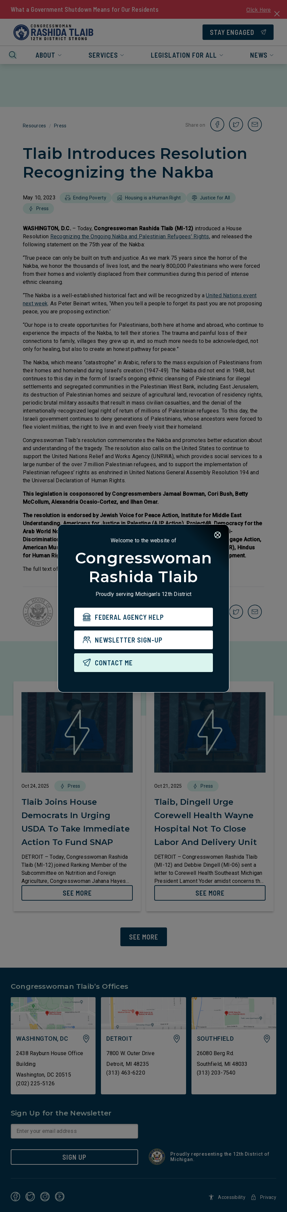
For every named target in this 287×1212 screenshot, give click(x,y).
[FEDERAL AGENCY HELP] (143, 617)
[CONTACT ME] (143, 663)
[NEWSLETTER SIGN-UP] (143, 640)
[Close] (217, 535)
